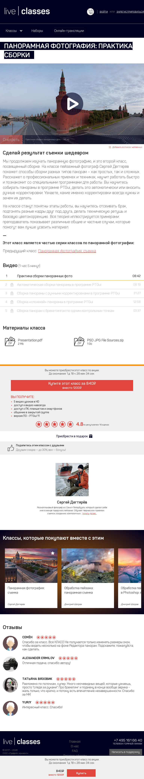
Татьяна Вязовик (37, 679)
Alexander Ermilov (38, 658)
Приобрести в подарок (72, 436)
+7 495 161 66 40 (128, 740)
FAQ (75, 751)
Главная (74, 741)
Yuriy (27, 702)
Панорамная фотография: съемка (67, 251)
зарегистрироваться (130, 11)
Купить (81, 773)
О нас (75, 746)
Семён (27, 637)
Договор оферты (75, 755)
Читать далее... (89, 513)
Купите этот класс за (72, 385)
